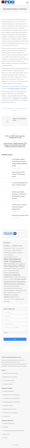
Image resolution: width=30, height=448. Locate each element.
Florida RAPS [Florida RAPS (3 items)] (21, 268)
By (21, 108)
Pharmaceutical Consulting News (11, 398)
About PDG (6, 434)
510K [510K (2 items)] (11, 245)
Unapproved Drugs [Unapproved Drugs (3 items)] (19, 299)
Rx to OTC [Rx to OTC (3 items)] (16, 297)
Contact (5, 437)
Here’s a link (16, 98)
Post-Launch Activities (9, 380)
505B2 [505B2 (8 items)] (6, 246)
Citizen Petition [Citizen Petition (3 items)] (7, 250)
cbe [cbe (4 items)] (14, 248)
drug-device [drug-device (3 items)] (20, 252)
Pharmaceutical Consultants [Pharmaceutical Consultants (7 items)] (15, 282)
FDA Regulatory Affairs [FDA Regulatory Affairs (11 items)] (14, 266)
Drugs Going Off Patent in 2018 (20, 215)
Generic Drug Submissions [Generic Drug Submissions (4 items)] (11, 272)
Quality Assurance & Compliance (11, 402)
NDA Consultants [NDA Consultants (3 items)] (22, 277)
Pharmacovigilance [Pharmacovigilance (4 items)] (9, 290)
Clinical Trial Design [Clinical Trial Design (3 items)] (17, 250)
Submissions (6, 416)
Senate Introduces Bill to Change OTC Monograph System (18, 174)
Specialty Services (8, 384)
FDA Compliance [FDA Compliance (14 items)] (12, 259)
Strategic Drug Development (10, 373)
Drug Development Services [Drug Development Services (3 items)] (11, 257)
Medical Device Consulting (10, 377)
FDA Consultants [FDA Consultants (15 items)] (12, 261)
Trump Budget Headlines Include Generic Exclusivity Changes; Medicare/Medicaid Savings (19, 162)
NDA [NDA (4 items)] (15, 277)
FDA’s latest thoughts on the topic (17, 88)
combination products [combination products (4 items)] (10, 252)
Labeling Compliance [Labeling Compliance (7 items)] (12, 275)
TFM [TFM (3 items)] (13, 299)
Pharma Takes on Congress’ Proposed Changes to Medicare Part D (19, 207)
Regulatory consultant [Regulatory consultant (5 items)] (11, 295)
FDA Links (5, 427)
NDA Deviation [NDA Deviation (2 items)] (7, 279)
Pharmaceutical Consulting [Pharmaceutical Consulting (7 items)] (14, 284)
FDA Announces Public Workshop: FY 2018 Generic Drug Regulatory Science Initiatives (19, 195)
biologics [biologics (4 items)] (20, 246)
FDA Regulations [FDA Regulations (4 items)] (20, 264)
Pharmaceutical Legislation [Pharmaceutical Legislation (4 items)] (11, 286)
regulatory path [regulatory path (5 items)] (9, 297)
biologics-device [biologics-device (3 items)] (8, 248)
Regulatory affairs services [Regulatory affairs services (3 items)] (14, 292)
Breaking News (10, 108)
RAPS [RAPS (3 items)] (5, 292)
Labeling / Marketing (8, 391)
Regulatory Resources (9, 423)
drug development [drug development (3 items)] (8, 254)
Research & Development (9, 409)
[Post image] (6, 162)
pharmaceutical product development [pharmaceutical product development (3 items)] (13, 288)
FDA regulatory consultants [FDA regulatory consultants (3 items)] (10, 268)
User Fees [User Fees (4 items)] (7, 301)
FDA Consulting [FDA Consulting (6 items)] (9, 264)
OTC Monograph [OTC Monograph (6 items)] (20, 279)
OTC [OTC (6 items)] (11, 279)
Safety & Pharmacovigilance (10, 412)
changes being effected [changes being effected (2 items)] (20, 248)
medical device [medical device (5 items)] (9, 277)
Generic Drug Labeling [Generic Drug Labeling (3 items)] (13, 270)
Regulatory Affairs (8, 405)
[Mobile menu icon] (27, 3)
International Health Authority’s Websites (13, 430)
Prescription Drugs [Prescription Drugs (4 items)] (20, 290)
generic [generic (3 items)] (6, 270)
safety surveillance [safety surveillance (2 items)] (7, 299)
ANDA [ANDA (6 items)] (15, 246)
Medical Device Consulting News (11, 394)
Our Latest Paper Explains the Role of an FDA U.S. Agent (19, 184)
